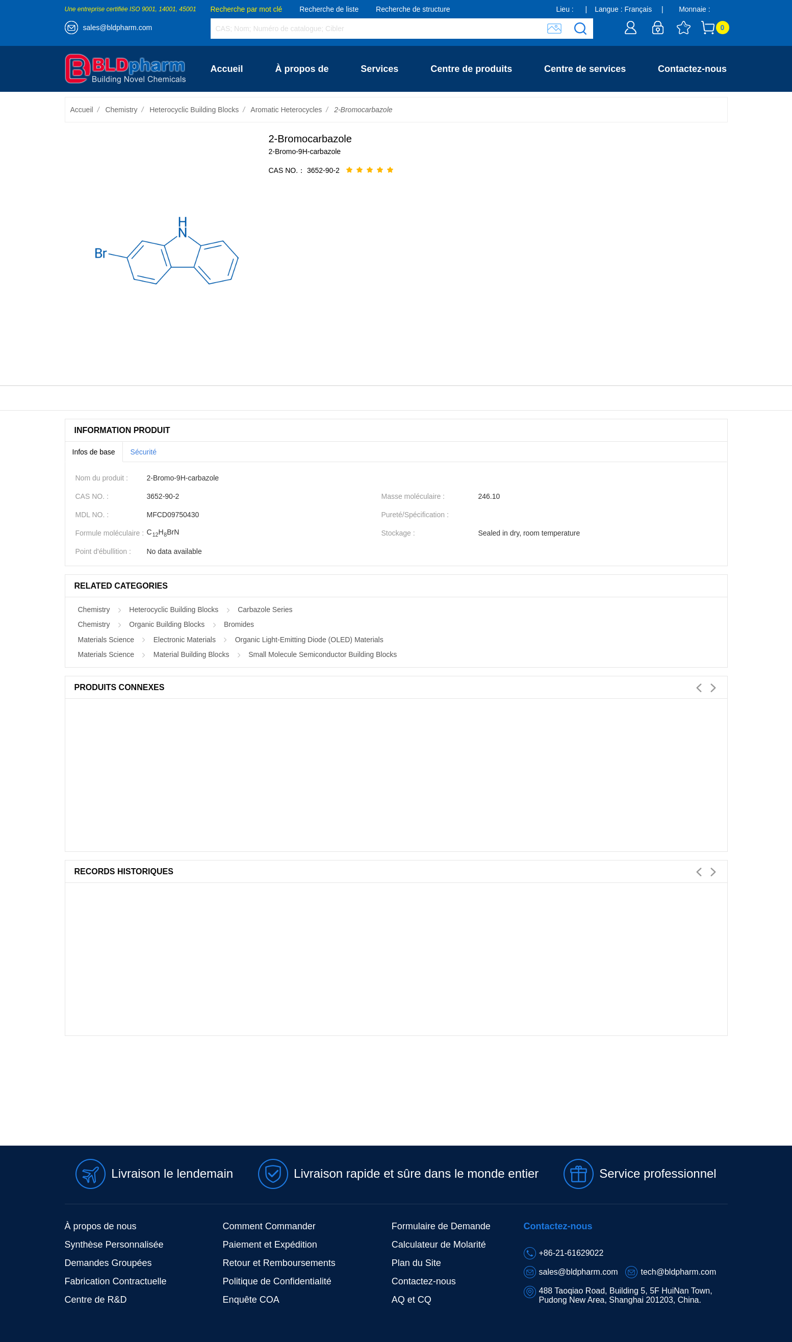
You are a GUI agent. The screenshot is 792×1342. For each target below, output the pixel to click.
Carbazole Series (265, 609)
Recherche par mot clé (247, 9)
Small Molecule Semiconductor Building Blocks (322, 654)
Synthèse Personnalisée (114, 1244)
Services (379, 69)
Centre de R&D (96, 1300)
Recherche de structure (413, 9)
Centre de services (585, 69)
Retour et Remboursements (279, 1263)
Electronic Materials (185, 640)
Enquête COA (251, 1300)
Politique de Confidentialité (277, 1281)
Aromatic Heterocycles (286, 110)
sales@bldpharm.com (117, 27)
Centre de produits (471, 69)
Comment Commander (269, 1226)
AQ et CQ (411, 1300)
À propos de (301, 69)
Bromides (239, 624)
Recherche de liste (329, 9)
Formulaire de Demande (441, 1226)
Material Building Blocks (191, 654)
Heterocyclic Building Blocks (194, 110)
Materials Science (106, 640)
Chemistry (121, 110)
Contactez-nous (692, 69)
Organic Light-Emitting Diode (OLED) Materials (309, 640)
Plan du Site (416, 1263)
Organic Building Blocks (167, 624)
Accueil (227, 69)
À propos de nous (101, 1226)
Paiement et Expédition (270, 1244)
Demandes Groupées (108, 1263)
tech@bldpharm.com (678, 1272)
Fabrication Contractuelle (116, 1281)
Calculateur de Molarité (439, 1244)
